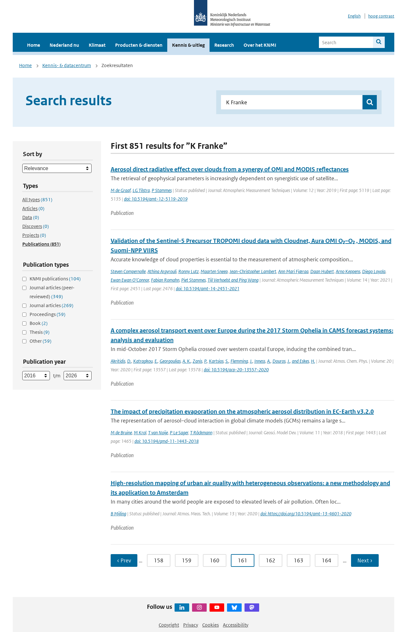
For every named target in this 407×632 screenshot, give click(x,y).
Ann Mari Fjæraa (293, 271)
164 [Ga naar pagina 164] (326, 560)
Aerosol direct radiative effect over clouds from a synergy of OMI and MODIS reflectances (230, 169)
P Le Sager (179, 432)
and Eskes (300, 361)
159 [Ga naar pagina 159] (186, 560)
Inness (259, 361)
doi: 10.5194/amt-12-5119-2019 (156, 199)
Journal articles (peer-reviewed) (52, 292)
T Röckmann (201, 432)
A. (269, 361)
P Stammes (162, 190)
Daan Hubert (322, 271)
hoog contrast (381, 16)
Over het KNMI (260, 45)
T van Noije (158, 432)
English (354, 16)
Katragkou (143, 361)
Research (224, 45)
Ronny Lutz (188, 271)
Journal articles (51, 305)
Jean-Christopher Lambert (253, 271)
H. (313, 361)
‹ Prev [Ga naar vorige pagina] (124, 560)
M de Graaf (121, 190)
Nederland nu (64, 45)
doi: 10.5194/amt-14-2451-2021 (207, 288)
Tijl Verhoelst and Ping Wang (233, 280)
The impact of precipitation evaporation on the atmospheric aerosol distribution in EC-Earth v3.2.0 (242, 411)
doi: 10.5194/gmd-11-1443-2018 (167, 441)
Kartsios (216, 361)
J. (251, 361)
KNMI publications (55, 279)
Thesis (40, 332)
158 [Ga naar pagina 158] (158, 560)
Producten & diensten (138, 45)
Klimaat (97, 45)
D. (129, 361)
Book (39, 323)
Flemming (239, 361)
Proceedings (48, 314)
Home (33, 45)
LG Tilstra (141, 190)
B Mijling (118, 514)
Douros (279, 361)
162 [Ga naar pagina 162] (270, 560)
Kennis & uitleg (188, 45)
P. (205, 361)
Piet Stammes (193, 280)
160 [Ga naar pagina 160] (214, 560)
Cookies (210, 625)
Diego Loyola (373, 271)
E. (156, 361)
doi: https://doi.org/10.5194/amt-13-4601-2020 (305, 514)
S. (227, 361)
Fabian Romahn (165, 280)
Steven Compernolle (128, 271)
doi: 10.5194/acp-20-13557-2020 (236, 370)
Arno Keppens (348, 271)
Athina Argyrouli (162, 271)
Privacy (190, 625)
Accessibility (235, 625)
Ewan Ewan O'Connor (130, 280)
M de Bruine (121, 432)
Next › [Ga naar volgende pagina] (364, 560)
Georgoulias (170, 361)
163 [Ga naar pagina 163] (298, 560)
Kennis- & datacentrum (66, 65)
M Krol (140, 432)
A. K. (187, 361)
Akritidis (118, 361)
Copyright (169, 625)
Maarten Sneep (214, 271)
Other (41, 341)
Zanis (197, 361)
